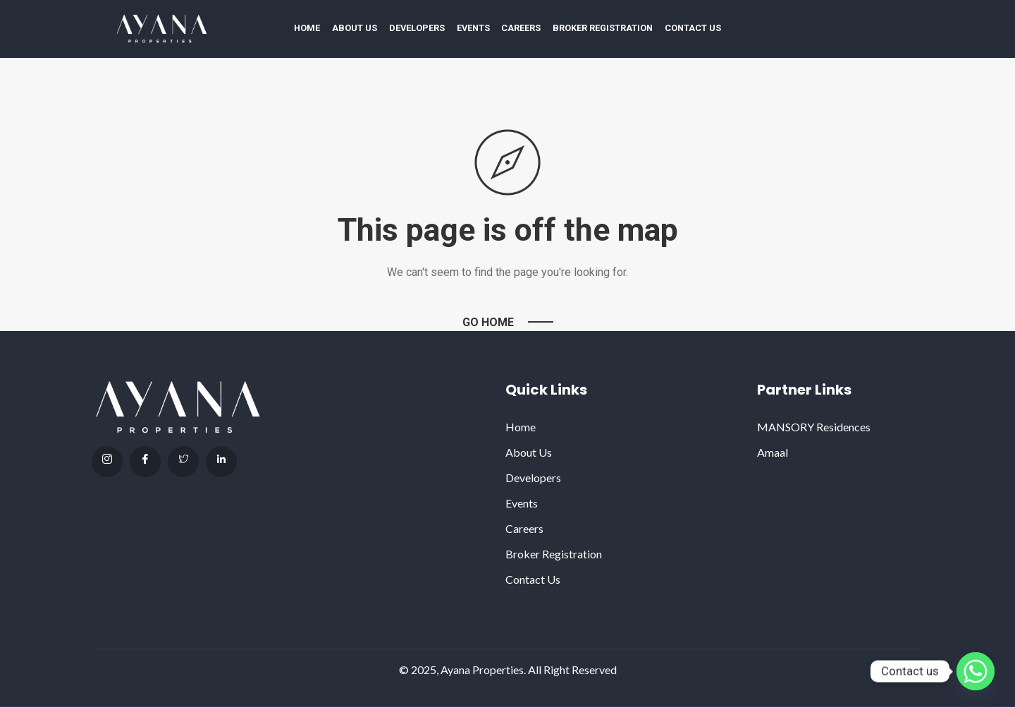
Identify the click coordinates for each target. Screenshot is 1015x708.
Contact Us (693, 28)
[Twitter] (183, 461)
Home (307, 28)
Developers (417, 28)
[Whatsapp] (975, 671)
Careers (521, 28)
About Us (354, 28)
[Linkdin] (221, 461)
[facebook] (145, 461)
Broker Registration (603, 28)
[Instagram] (107, 461)
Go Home (488, 323)
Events (473, 28)
